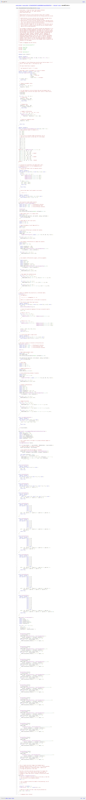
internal (55, 5)
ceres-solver (19, 5)
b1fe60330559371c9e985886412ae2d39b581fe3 (40, 5)
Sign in (84, 1)
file (38, 8)
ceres (59, 5)
